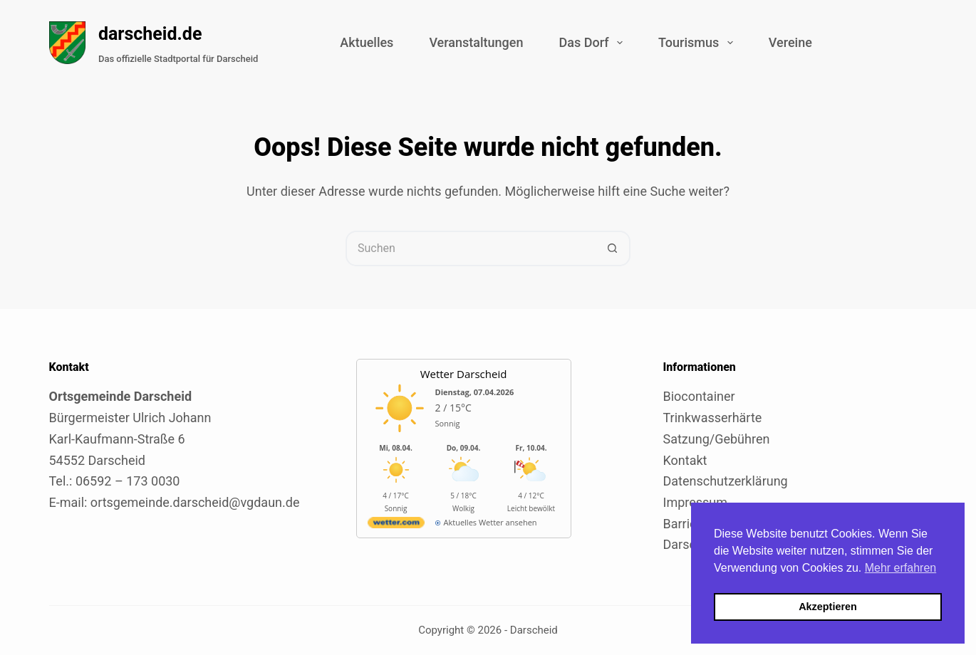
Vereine (790, 42)
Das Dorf (593, 42)
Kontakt (685, 460)
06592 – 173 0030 (128, 480)
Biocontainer (699, 396)
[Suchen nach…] (470, 248)
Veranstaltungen (476, 42)
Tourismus (698, 42)
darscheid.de (150, 33)
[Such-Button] (612, 248)
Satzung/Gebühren (716, 438)
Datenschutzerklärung (725, 480)
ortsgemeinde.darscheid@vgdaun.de (195, 502)
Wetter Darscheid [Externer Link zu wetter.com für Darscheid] (463, 374)
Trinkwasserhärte (712, 417)
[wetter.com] (396, 525)
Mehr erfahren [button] (901, 568)
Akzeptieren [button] (828, 606)
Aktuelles (366, 42)
